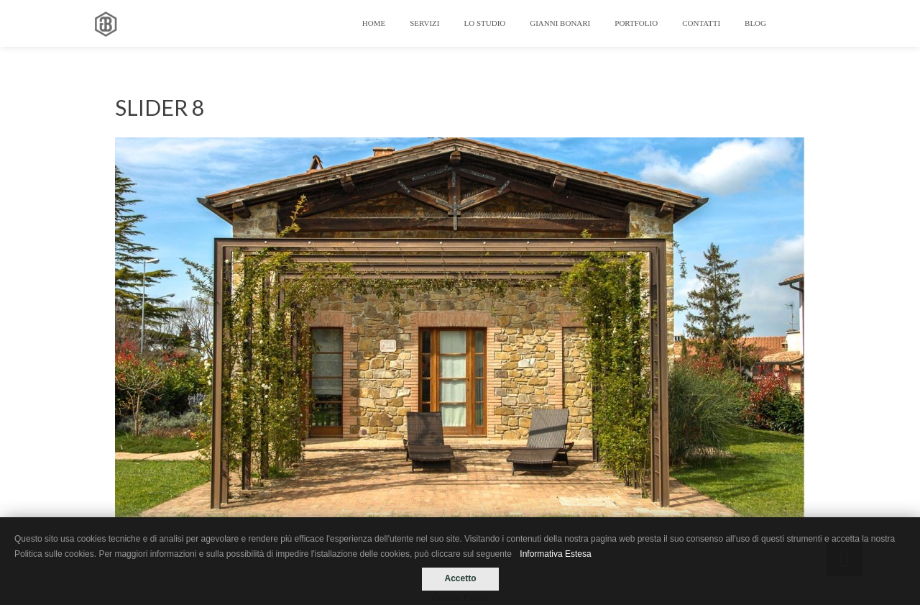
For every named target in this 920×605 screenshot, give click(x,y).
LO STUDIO (485, 23)
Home (373, 23)
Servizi (424, 23)
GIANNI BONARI (560, 23)
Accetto (460, 578)
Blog (755, 23)
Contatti (701, 23)
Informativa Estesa (555, 554)
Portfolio (636, 23)
